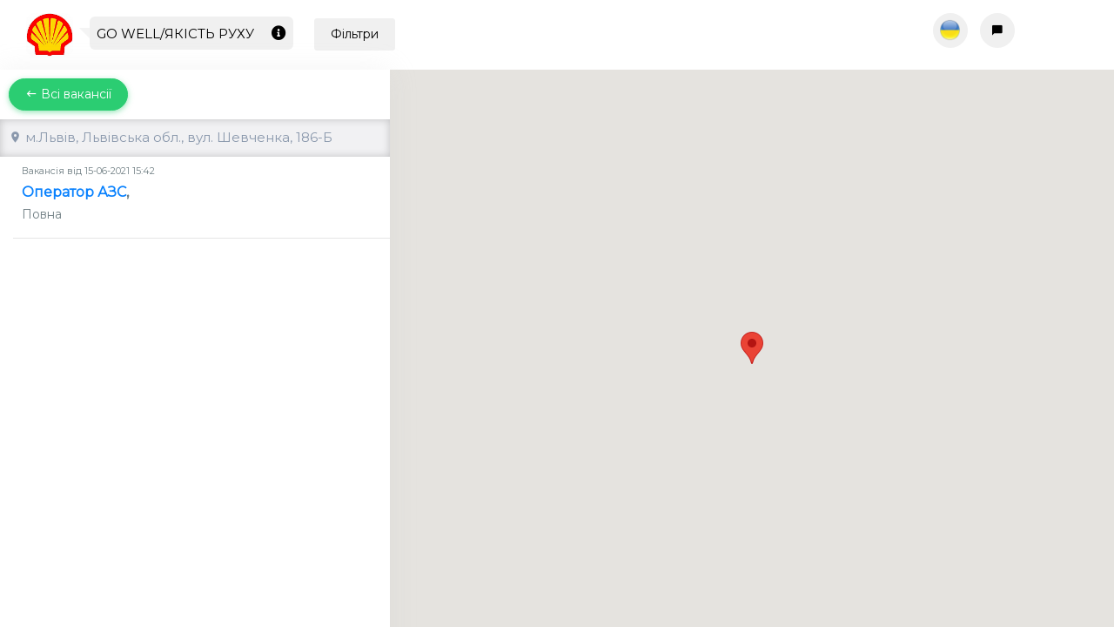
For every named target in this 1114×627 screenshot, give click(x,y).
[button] (752, 332)
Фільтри (355, 34)
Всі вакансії (68, 94)
